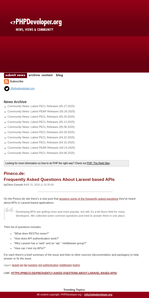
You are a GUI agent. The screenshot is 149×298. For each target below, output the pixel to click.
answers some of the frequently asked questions (88, 198)
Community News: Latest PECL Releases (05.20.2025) (41, 116)
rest (40, 265)
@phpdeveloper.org (19, 88)
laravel (15, 265)
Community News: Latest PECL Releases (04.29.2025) (41, 132)
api (21, 265)
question (33, 265)
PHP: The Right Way (98, 163)
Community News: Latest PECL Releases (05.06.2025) (41, 126)
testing (76, 265)
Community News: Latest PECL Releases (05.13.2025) (41, 121)
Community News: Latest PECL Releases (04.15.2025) (41, 142)
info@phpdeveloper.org (98, 294)
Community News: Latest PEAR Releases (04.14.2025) (41, 147)
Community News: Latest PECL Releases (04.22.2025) (41, 137)
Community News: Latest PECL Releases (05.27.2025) (41, 106)
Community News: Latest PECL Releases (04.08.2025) (41, 152)
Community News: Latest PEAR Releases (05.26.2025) (41, 111)
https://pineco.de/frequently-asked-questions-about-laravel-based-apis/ (64, 273)
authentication (50, 265)
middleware (65, 265)
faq (25, 265)
